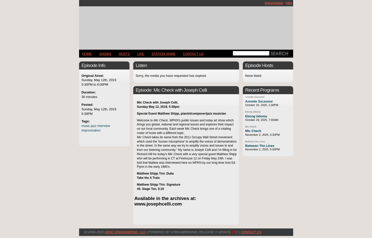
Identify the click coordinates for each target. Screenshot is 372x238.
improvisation (91, 130)
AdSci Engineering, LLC (125, 232)
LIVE (140, 54)
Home (87, 54)
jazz (93, 126)
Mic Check (250, 126)
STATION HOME (164, 54)
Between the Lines (255, 141)
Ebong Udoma (253, 112)
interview (103, 126)
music (86, 126)
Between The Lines (260, 146)
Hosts (124, 54)
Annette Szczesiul (254, 97)
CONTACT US (193, 54)
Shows (105, 54)
